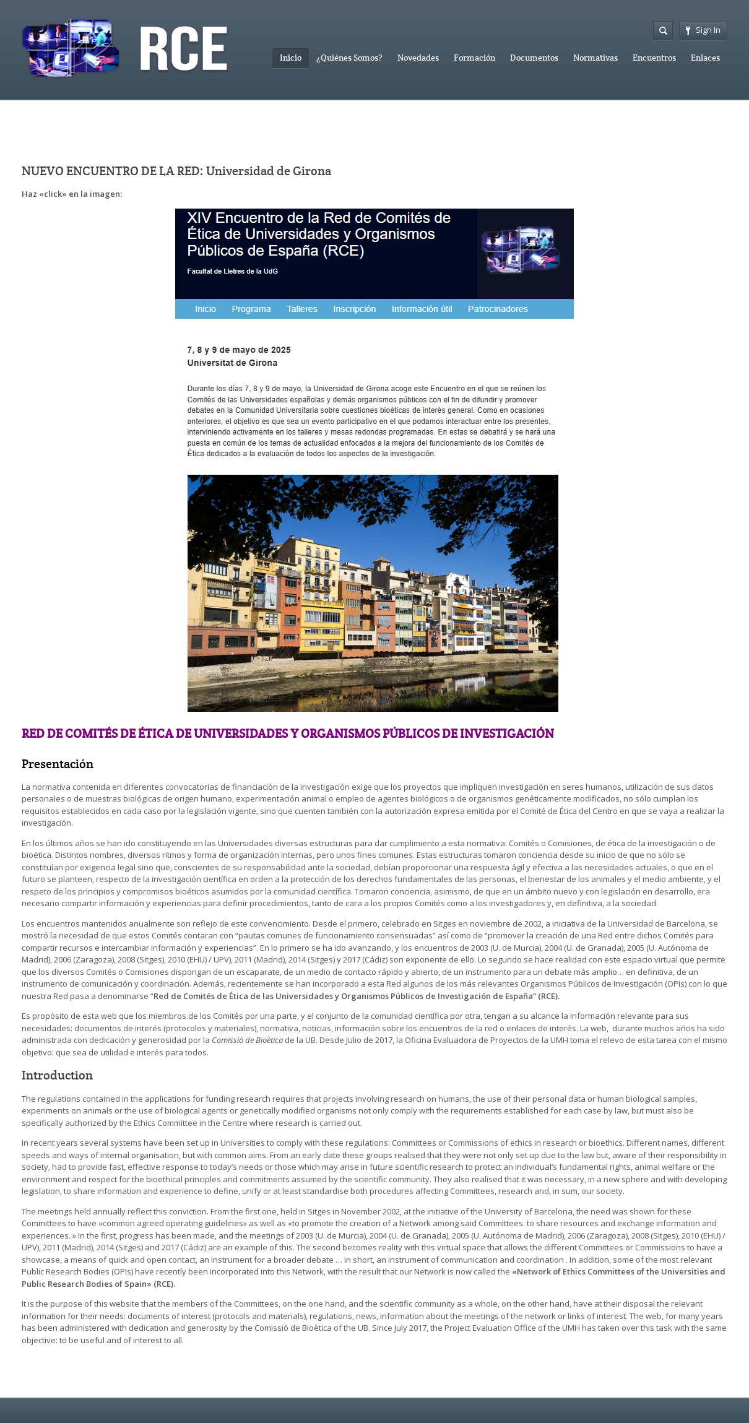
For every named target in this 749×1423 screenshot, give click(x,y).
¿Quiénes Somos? (349, 57)
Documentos (534, 57)
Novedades (418, 57)
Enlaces (705, 57)
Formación (474, 57)
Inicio (290, 57)
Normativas (595, 57)
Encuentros (654, 57)
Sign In (703, 29)
